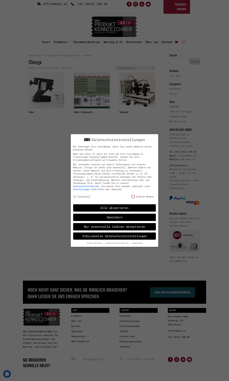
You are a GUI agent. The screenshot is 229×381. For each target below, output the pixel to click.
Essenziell (81, 193)
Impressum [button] (137, 240)
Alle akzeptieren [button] (114, 205)
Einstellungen (81, 186)
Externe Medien (143, 193)
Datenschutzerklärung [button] (118, 240)
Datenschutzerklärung (86, 183)
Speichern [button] (114, 214)
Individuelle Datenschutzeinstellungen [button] (114, 233)
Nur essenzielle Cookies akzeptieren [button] (114, 224)
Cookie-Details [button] (95, 240)
